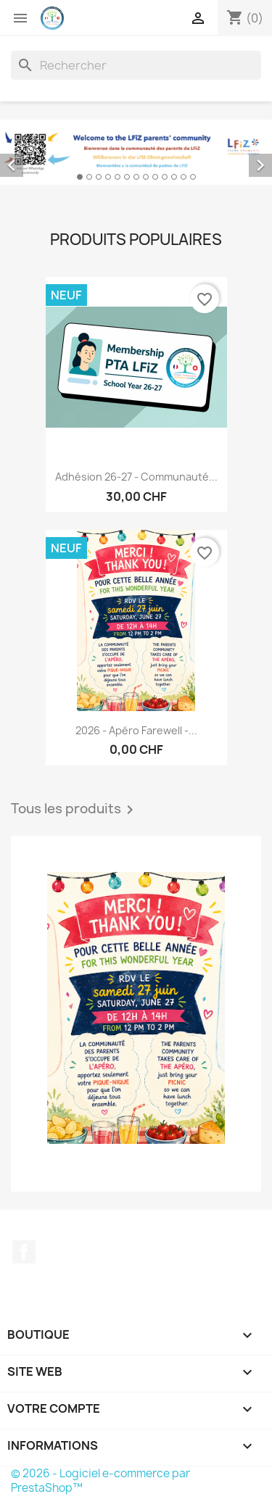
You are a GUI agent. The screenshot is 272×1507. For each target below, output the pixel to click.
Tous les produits (75, 809)
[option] (136, 152)
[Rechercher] (136, 65)
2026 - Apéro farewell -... (136, 730)
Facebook (24, 1251)
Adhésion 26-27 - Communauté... (136, 476)
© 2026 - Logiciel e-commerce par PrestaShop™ (100, 1480)
